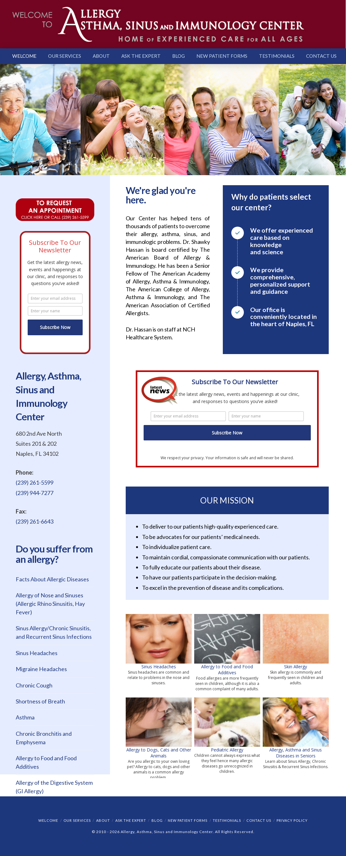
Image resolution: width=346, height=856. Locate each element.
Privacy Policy (292, 820)
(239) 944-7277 (34, 492)
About (103, 820)
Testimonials (227, 820)
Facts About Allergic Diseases (52, 579)
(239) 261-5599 (34, 482)
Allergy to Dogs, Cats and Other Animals (158, 753)
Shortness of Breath (40, 701)
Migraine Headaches (41, 668)
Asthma (25, 717)
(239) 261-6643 (34, 521)
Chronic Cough (34, 685)
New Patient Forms (187, 820)
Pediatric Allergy (227, 750)
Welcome (48, 820)
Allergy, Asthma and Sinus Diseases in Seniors (295, 753)
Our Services (77, 820)
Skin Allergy (295, 667)
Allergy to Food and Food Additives (227, 670)
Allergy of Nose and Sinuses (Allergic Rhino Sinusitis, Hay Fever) (50, 604)
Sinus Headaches (158, 667)
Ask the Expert (130, 820)
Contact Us (258, 820)
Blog (157, 820)
